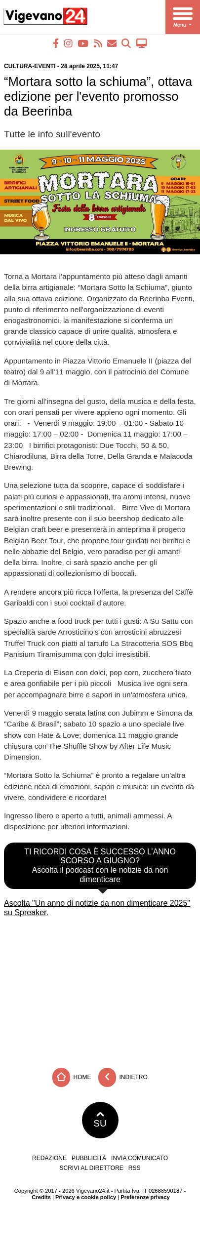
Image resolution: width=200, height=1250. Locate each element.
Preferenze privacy (145, 1197)
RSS (134, 1168)
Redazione (49, 1158)
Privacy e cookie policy (85, 1197)
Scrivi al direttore (91, 1168)
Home (71, 1077)
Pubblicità (89, 1158)
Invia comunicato (139, 1158)
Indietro (123, 1077)
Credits (41, 1197)
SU (100, 1120)
